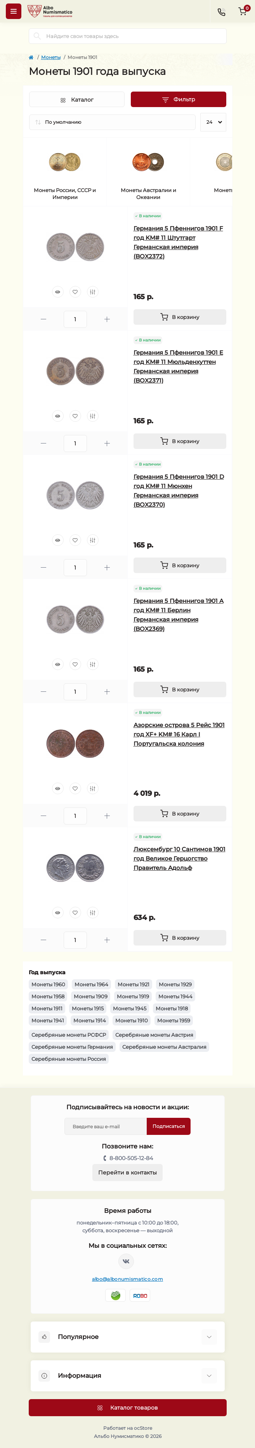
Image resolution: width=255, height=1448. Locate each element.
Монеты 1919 (133, 996)
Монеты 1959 (173, 1020)
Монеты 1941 (47, 1020)
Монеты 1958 (47, 996)
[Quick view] (58, 292)
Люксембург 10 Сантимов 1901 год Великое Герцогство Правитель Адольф (180, 858)
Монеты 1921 (133, 984)
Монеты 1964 (91, 984)
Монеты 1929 (175, 984)
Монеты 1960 (48, 984)
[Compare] (93, 292)
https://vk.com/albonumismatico (126, 1261)
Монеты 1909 (91, 996)
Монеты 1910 (131, 1020)
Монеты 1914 (89, 1020)
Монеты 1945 (129, 1008)
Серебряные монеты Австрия (154, 1035)
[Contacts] (221, 11)
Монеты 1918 (172, 1008)
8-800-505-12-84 (131, 1158)
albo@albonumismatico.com (127, 1279)
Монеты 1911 (46, 1008)
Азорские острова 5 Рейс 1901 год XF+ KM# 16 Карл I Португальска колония (179, 734)
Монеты (51, 57)
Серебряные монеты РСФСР (68, 1035)
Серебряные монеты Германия (72, 1047)
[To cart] (180, 317)
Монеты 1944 (175, 996)
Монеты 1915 (88, 1008)
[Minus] (43, 319)
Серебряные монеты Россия (68, 1059)
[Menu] (13, 11)
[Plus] (107, 319)
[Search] (37, 36)
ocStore (143, 1428)
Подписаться (169, 1126)
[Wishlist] (75, 292)
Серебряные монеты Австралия (164, 1047)
